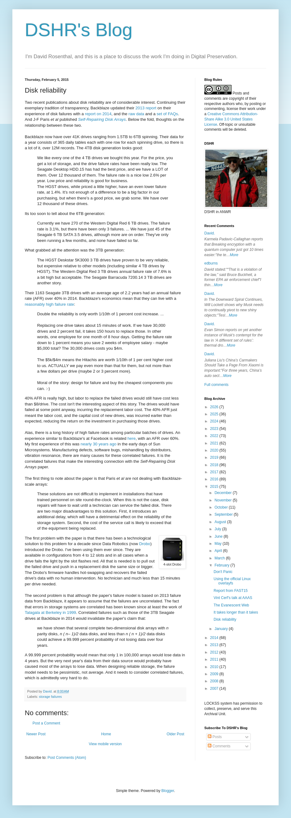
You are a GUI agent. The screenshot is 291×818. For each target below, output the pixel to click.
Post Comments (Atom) (66, 757)
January (222, 629)
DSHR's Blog (78, 30)
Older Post (175, 734)
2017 (214, 472)
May (219, 543)
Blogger (167, 791)
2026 (214, 407)
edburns (211, 263)
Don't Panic (223, 572)
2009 (214, 674)
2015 (214, 486)
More (234, 255)
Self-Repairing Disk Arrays (102, 119)
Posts (215, 737)
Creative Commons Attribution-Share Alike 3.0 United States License (231, 119)
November (224, 500)
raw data (136, 114)
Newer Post (36, 734)
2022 (214, 436)
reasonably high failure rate (49, 304)
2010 (214, 667)
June (219, 536)
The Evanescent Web (231, 605)
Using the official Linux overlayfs (232, 581)
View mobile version (105, 744)
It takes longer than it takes (236, 612)
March (220, 558)
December (224, 493)
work (251, 109)
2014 (214, 638)
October (222, 507)
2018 (214, 465)
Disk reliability (225, 619)
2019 (214, 457)
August (221, 522)
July (218, 529)
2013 (214, 645)
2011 (214, 659)
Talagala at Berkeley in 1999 (50, 612)
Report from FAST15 (231, 590)
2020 (214, 450)
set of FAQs (167, 114)
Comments (219, 746)
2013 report (145, 108)
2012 (214, 652)
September (224, 514)
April (219, 551)
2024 (214, 421)
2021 (214, 443)
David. (209, 233)
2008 (214, 681)
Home (106, 734)
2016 (214, 479)
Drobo (144, 543)
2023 (214, 428)
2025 (214, 414)
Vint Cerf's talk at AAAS (233, 598)
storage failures (50, 696)
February (222, 565)
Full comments (216, 385)
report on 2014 (98, 114)
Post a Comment (46, 723)
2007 (214, 688)
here (132, 438)
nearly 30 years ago (98, 444)
